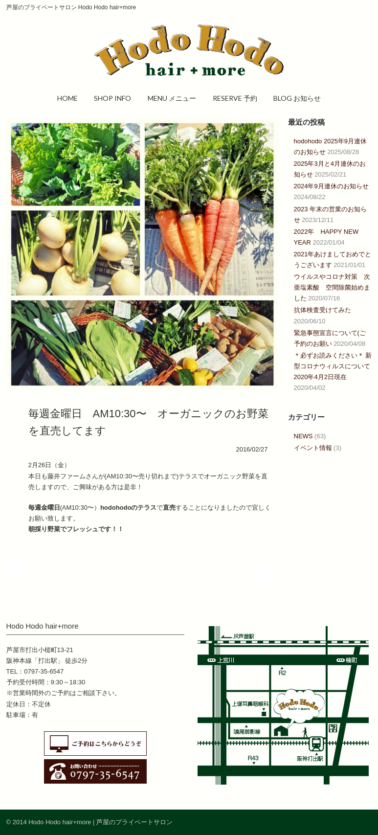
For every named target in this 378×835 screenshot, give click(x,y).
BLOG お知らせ (297, 98)
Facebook (343, 822)
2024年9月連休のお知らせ (331, 186)
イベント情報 (313, 447)
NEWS (303, 436)
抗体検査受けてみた (322, 310)
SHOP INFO (112, 98)
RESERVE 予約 (235, 98)
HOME (67, 98)
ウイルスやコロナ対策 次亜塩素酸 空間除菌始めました (332, 287)
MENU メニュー (172, 98)
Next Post (267, 572)
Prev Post (14, 572)
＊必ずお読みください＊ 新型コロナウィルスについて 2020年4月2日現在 (335, 366)
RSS (362, 822)
